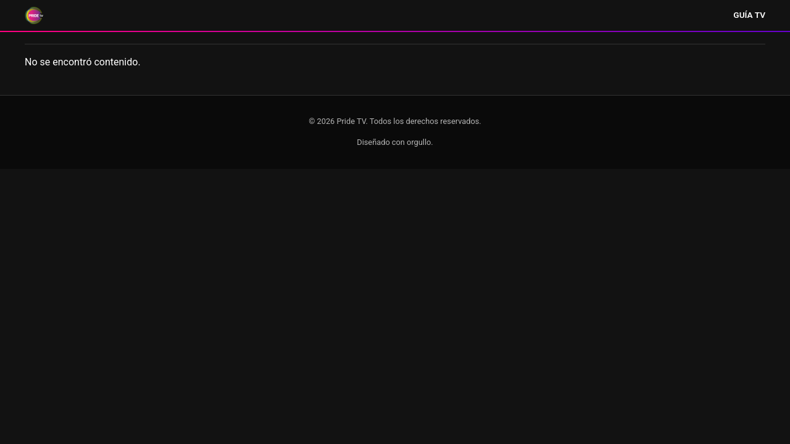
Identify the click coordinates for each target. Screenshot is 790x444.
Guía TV (749, 15)
